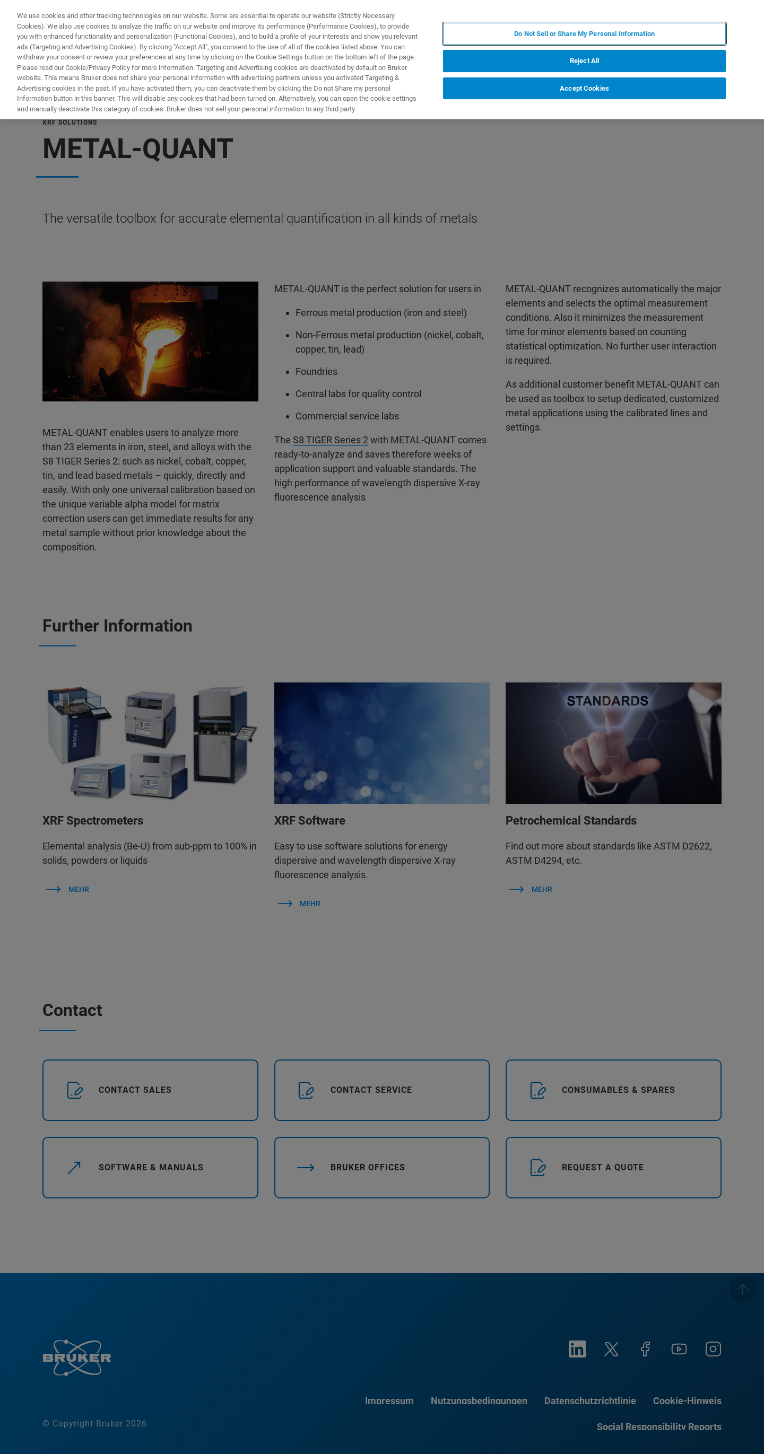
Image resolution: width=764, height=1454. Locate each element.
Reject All (584, 61)
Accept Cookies (584, 88)
